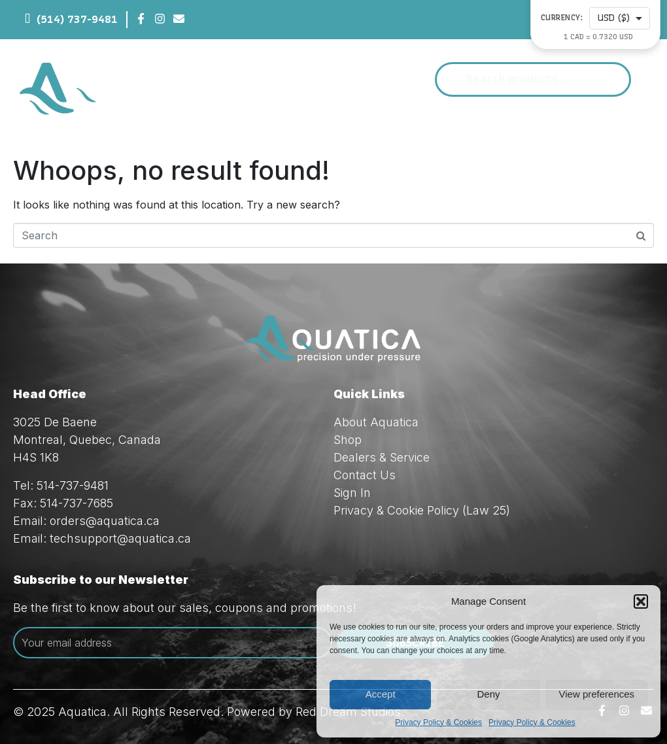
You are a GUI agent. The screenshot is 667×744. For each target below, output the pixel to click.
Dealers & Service (382, 457)
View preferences (597, 694)
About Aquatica (376, 422)
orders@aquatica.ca (105, 521)
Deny (488, 694)
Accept (381, 694)
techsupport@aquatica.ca (120, 538)
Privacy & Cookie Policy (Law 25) (422, 510)
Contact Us (365, 475)
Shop (348, 440)
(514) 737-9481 (77, 19)
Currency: (562, 18)
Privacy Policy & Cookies (438, 722)
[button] (640, 601)
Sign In (352, 492)
